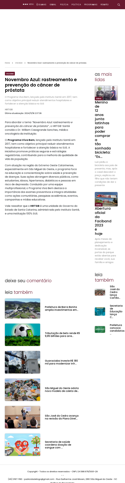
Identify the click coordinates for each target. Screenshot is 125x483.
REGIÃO (105, 4)
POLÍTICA (76, 4)
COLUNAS (41, 4)
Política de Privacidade (62, 476)
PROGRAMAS (91, 4)
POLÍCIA (64, 4)
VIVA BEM (18, 63)
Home (7, 63)
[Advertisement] (62, 33)
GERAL (53, 4)
